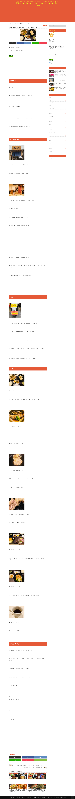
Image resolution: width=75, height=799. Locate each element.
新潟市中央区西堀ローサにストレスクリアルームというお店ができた (57, 80)
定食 (14, 754)
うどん (50, 145)
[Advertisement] (37, 14)
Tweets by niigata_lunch (53, 158)
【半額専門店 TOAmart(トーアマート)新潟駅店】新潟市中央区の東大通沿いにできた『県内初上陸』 (57, 75)
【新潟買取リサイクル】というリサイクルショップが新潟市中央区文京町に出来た (57, 71)
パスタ (50, 148)
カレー (50, 135)
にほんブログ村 (51, 63)
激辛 (50, 113)
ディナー (51, 102)
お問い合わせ (29, 797)
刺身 (50, 140)
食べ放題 (51, 116)
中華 (50, 129)
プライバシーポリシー (12, 797)
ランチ (11, 754)
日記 (50, 105)
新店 (50, 97)
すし (50, 137)
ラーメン (51, 108)
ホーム (35, 5)
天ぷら (50, 151)
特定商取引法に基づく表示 (21, 797)
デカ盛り (51, 110)
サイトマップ (39, 5)
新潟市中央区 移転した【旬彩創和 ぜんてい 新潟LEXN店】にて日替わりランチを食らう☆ (57, 89)
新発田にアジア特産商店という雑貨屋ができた (57, 84)
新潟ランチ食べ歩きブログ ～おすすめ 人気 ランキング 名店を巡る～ (37, 3)
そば (50, 143)
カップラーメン (52, 132)
